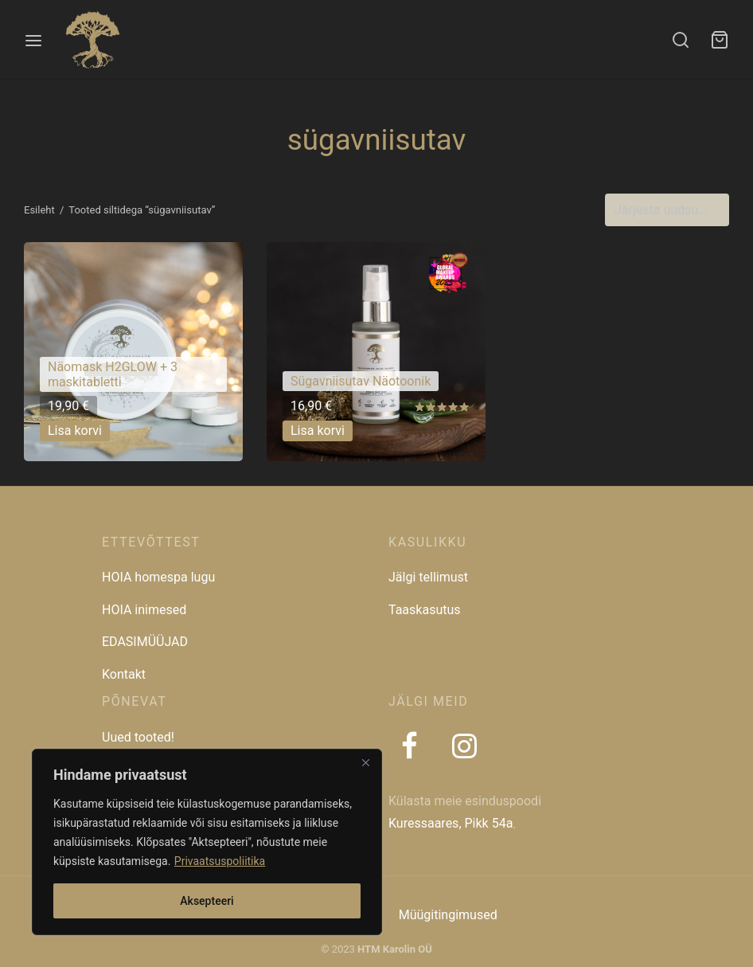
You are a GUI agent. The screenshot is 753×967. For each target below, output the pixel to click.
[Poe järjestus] (667, 210)
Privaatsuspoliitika (219, 861)
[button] (75, 431)
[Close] (365, 762)
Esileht (39, 210)
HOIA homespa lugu (158, 577)
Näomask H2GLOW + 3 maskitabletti (113, 374)
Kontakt (124, 674)
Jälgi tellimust (428, 577)
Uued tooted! (138, 737)
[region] (207, 842)
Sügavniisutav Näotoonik (361, 381)
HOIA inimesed (144, 609)
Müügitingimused (448, 914)
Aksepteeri (206, 901)
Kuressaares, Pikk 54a (450, 823)
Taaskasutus (424, 609)
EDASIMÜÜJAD (145, 641)
